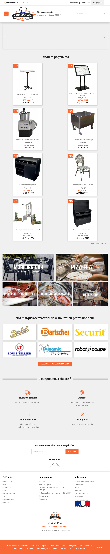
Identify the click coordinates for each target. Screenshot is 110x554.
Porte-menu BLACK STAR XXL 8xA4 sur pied (82, 94)
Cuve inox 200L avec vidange (82, 140)
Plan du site (43, 499)
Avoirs (77, 488)
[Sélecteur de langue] (73, 3)
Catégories (8, 477)
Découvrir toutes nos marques (55, 364)
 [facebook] (57, 465)
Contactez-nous (44, 496)
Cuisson (5, 491)
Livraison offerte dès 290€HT (55, 13)
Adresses (78, 491)
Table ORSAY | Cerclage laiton (27, 94)
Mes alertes (79, 497)
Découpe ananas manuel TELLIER (28, 230)
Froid (4, 485)
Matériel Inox (7, 482)
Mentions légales (45, 485)
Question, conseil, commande (55, 526)
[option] (55, 37)
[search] (104, 14)
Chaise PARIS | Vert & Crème (82, 185)
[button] (10, 37)
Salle (4, 497)
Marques (6, 503)
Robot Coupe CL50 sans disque (27, 140)
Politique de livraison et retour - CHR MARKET (55, 493)
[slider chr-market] (55, 37)
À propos (42, 482)
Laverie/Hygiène (8, 500)
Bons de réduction (81, 494)
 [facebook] (52, 465)
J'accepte (100, 547)
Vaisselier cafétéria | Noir (82, 230)
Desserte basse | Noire (27, 185)
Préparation (7, 488)
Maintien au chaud (9, 494)
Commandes (79, 485)
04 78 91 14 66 (55, 523)
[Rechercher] (91, 13)
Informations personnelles (84, 482)
